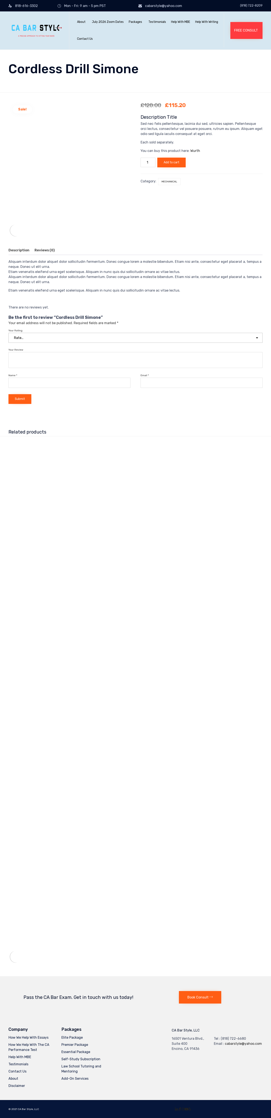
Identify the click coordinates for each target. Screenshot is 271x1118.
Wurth (195, 151)
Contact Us (85, 39)
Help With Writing (206, 22)
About (81, 22)
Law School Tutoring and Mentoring (81, 1068)
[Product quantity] (148, 162)
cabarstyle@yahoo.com (163, 6)
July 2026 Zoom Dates (108, 22)
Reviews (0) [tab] (45, 250)
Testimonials (157, 22)
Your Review (15, 349)
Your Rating (15, 330)
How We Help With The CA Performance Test (28, 1047)
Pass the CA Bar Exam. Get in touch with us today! (78, 997)
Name (12, 375)
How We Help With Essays (28, 1037)
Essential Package (75, 1052)
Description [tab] (18, 250)
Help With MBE (180, 22)
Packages (135, 22)
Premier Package (74, 1045)
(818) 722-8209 (251, 5)
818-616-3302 (26, 6)
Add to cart (171, 162)
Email (145, 375)
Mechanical (169, 181)
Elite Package (72, 1037)
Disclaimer (16, 1086)
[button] (246, 30)
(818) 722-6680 (233, 1039)
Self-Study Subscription (80, 1059)
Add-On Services (74, 1079)
